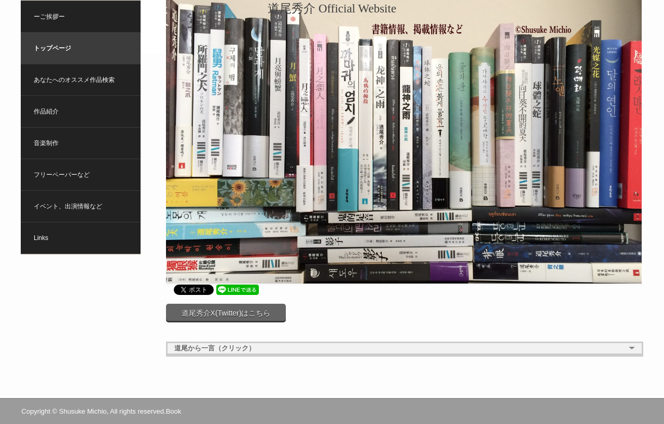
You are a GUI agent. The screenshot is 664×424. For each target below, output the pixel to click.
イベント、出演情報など (68, 206)
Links (41, 238)
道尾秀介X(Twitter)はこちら (226, 313)
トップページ (52, 48)
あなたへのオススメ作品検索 (74, 79)
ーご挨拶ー (49, 16)
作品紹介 (46, 111)
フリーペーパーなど (62, 174)
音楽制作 (46, 143)
